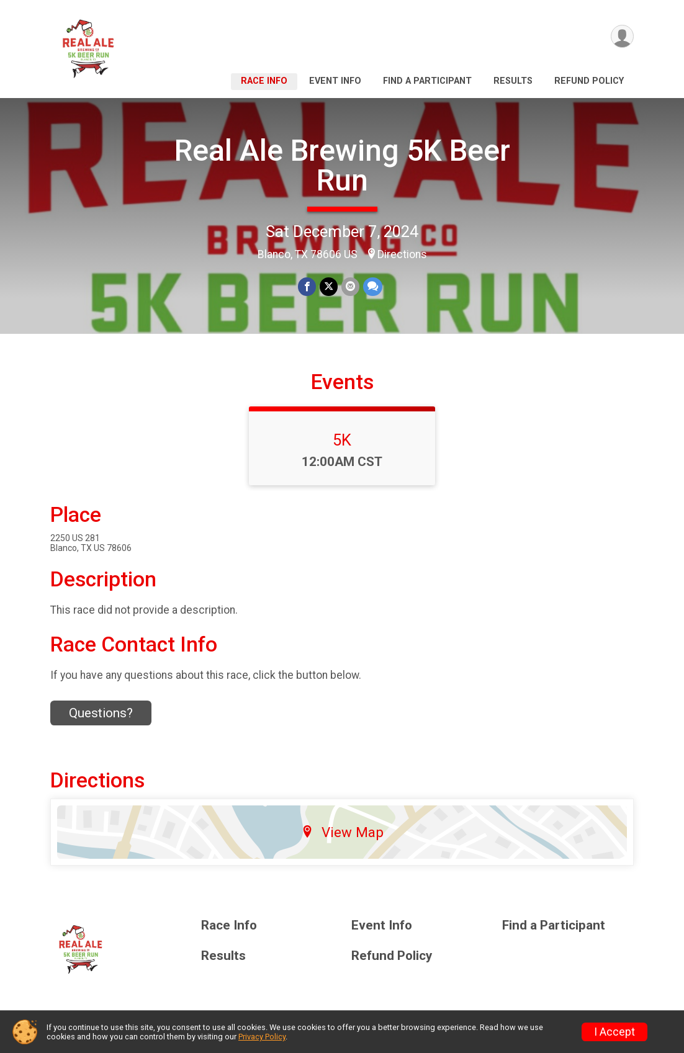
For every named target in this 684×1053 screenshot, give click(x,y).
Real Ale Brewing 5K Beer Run (342, 165)
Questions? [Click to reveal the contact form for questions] (101, 713)
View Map (342, 832)
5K (342, 440)
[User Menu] (622, 36)
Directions (402, 254)
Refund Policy (589, 81)
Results (513, 81)
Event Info (335, 81)
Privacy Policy (262, 1036)
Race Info (264, 81)
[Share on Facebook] (307, 286)
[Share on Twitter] (329, 286)
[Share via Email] (350, 286)
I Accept (614, 1032)
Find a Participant (427, 81)
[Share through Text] (372, 286)
